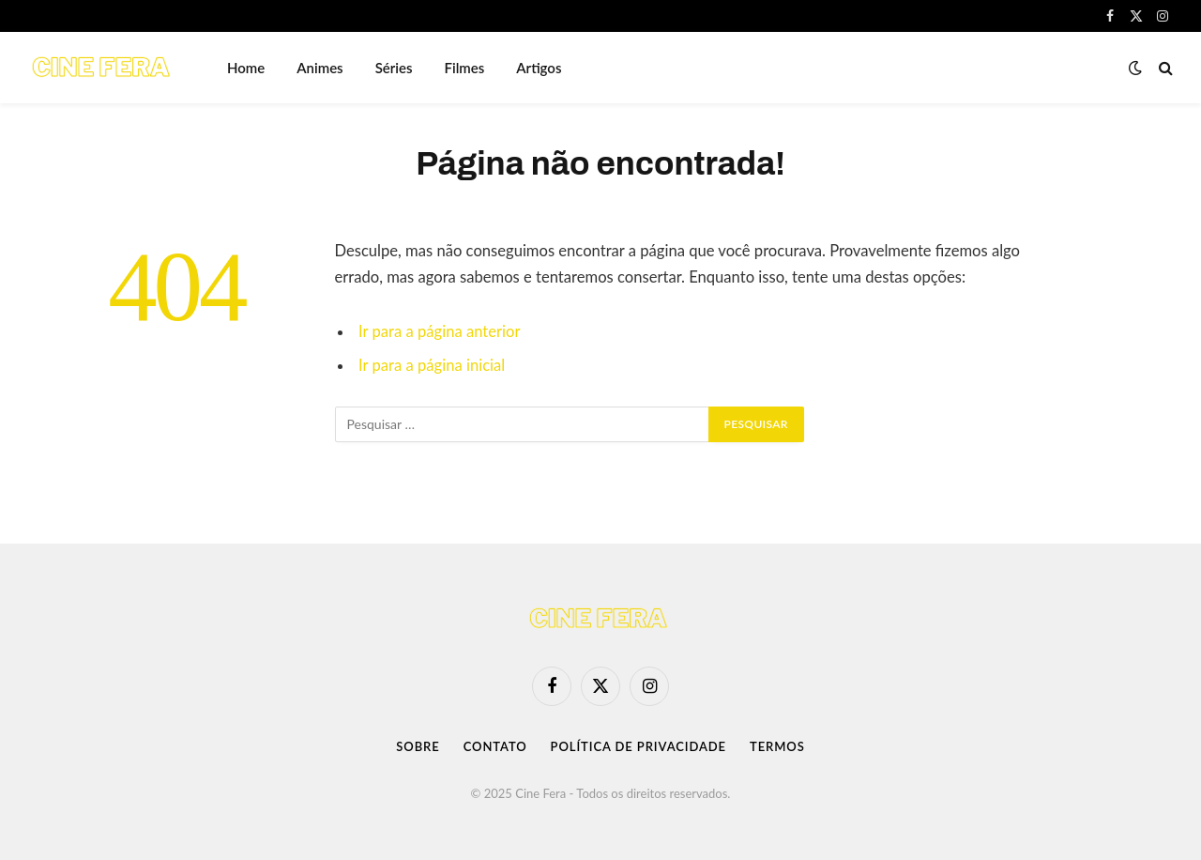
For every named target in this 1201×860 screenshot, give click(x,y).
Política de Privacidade (638, 746)
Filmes (465, 67)
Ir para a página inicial (431, 365)
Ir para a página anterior (439, 331)
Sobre (417, 746)
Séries (394, 67)
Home (246, 67)
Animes (319, 67)
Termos (777, 746)
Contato (495, 746)
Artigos (538, 67)
